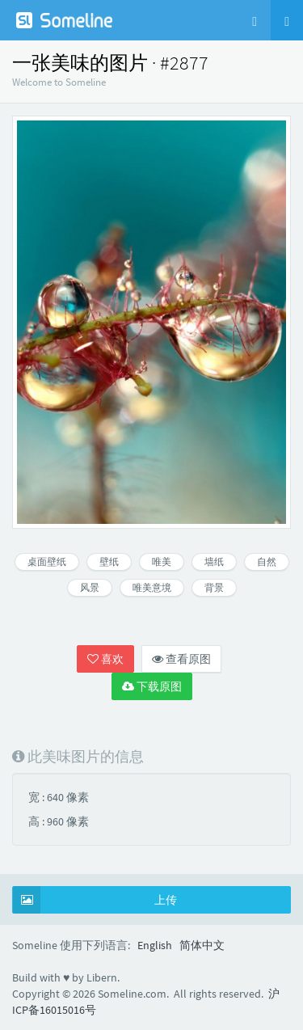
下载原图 (152, 686)
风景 (89, 587)
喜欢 (105, 659)
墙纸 (214, 561)
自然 (266, 561)
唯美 (161, 561)
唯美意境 (152, 587)
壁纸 (109, 561)
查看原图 (181, 659)
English (154, 945)
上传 (95, 900)
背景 (214, 587)
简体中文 (202, 945)
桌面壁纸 (46, 561)
